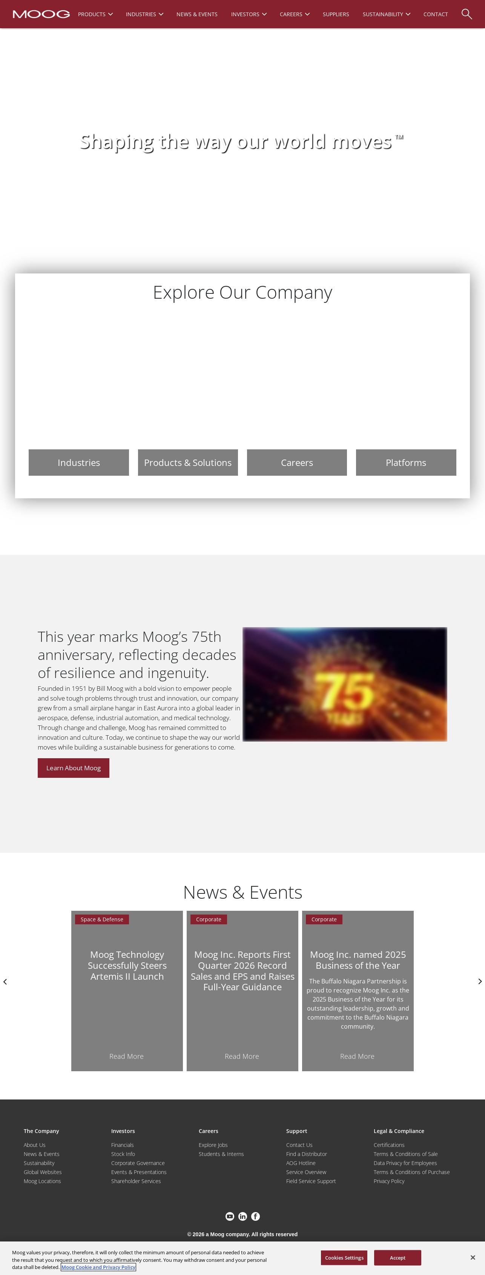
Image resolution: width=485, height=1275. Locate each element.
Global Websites (43, 1172)
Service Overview (306, 1172)
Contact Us (299, 1144)
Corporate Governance (138, 1163)
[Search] (467, 10)
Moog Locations (42, 1181)
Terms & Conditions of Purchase (412, 1172)
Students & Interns (221, 1153)
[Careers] (297, 395)
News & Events (42, 1153)
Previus (5, 981)
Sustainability (39, 1163)
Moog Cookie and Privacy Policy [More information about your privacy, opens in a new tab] (98, 1267)
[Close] (473, 1257)
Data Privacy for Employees (405, 1163)
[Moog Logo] (40, 13)
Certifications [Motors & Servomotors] (389, 1144)
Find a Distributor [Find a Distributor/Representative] (306, 1153)
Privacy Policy (389, 1181)
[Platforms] (406, 395)
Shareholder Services (136, 1181)
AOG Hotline (301, 1163)
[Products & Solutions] (188, 395)
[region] (242, 1258)
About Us (35, 1144)
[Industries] (79, 395)
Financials (122, 1144)
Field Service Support (311, 1181)
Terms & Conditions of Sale (406, 1153)
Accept (398, 1257)
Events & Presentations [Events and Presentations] (139, 1172)
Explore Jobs (213, 1144)
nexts (479, 981)
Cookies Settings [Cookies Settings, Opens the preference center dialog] (344, 1257)
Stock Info (123, 1153)
